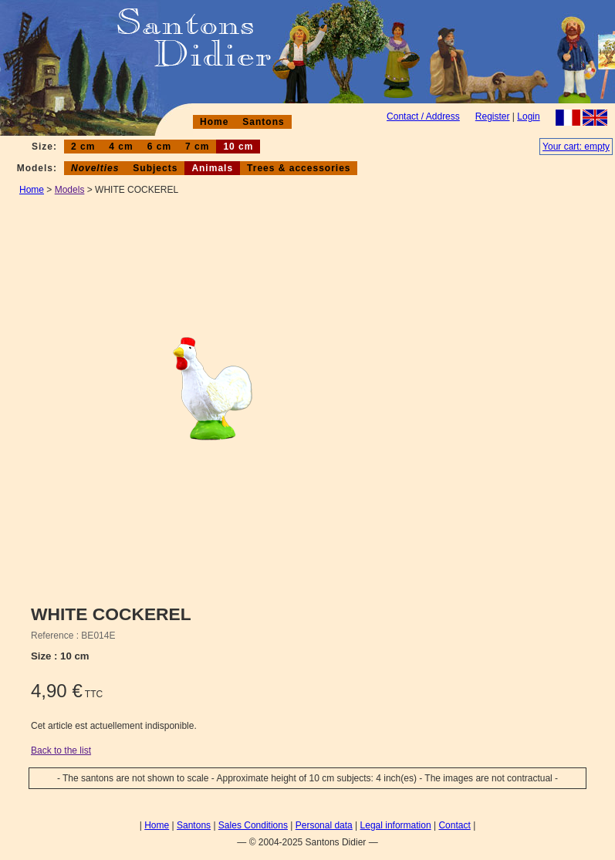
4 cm (121, 146)
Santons (263, 121)
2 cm (83, 146)
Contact (454, 825)
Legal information (395, 825)
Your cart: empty (576, 146)
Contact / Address (423, 116)
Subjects (155, 168)
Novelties (95, 168)
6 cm (159, 146)
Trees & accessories (298, 168)
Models (70, 189)
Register (492, 116)
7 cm (197, 146)
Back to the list (61, 750)
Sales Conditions (253, 825)
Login (528, 116)
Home (214, 121)
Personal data (324, 825)
